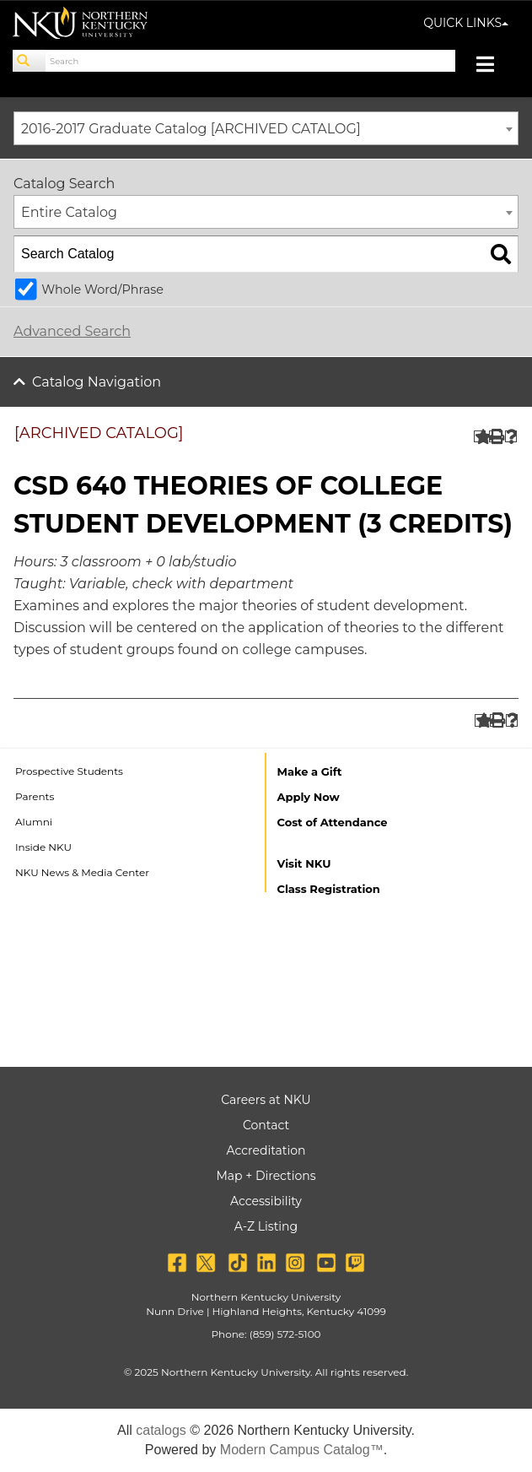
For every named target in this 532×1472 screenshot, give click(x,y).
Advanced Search (72, 331)
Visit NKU (304, 863)
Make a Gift (309, 771)
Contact (266, 1125)
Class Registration (328, 889)
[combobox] (266, 128)
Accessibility (266, 1201)
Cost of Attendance (332, 822)
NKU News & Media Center (82, 872)
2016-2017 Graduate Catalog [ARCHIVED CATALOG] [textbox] (191, 129)
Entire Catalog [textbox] (69, 212)
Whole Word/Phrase (102, 289)
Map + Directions (265, 1175)
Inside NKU (43, 847)
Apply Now (308, 797)
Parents (34, 796)
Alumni (33, 821)
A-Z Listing (266, 1226)
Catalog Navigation (96, 382)
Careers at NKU (265, 1099)
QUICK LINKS (465, 22)
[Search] (29, 61)
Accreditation (266, 1150)
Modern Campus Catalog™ (302, 1449)
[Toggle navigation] (493, 66)
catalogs (161, 1430)
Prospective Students (69, 771)
